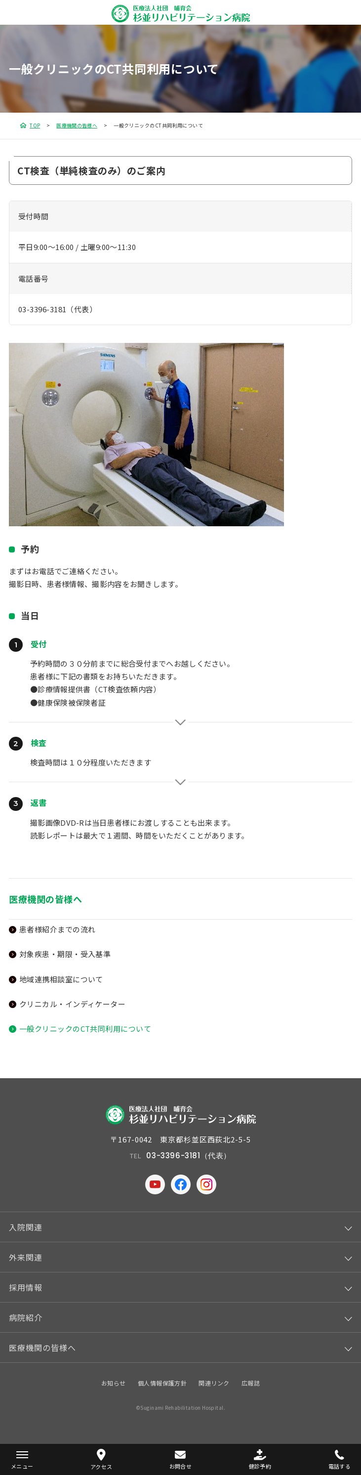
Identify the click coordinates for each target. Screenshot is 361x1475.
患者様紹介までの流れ (57, 929)
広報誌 (250, 1383)
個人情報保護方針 (162, 1383)
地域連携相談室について (61, 979)
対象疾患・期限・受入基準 (65, 954)
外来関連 (25, 1257)
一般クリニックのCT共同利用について (85, 1028)
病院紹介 (25, 1317)
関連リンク (214, 1383)
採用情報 (25, 1287)
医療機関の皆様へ (76, 125)
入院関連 (25, 1227)
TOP (35, 125)
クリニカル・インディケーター (72, 1004)
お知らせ (113, 1383)
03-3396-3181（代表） (57, 309)
